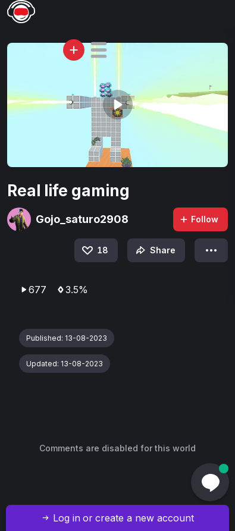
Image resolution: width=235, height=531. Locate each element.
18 (94, 250)
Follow (198, 219)
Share (154, 250)
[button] (99, 50)
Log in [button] (66, 518)
